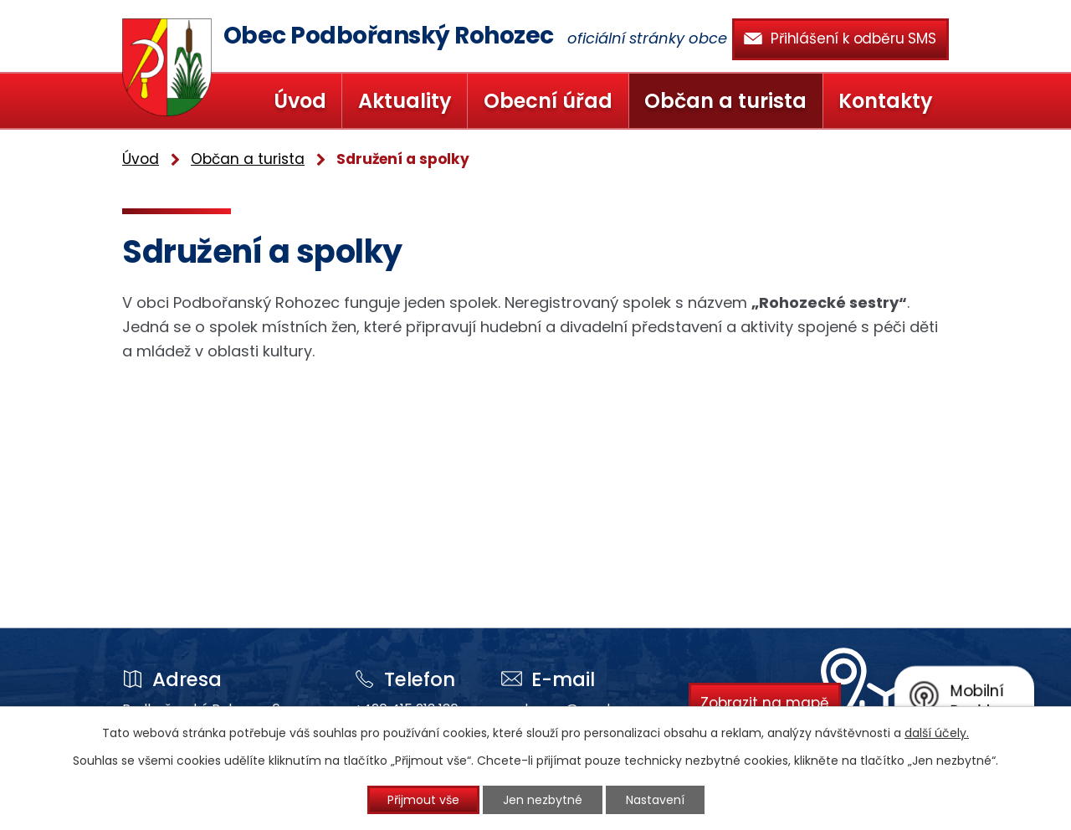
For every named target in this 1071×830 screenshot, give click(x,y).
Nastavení (655, 800)
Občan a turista (725, 101)
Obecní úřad (548, 101)
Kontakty (885, 101)
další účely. (936, 733)
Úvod (300, 101)
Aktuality (405, 101)
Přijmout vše (423, 800)
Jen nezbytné (542, 800)
